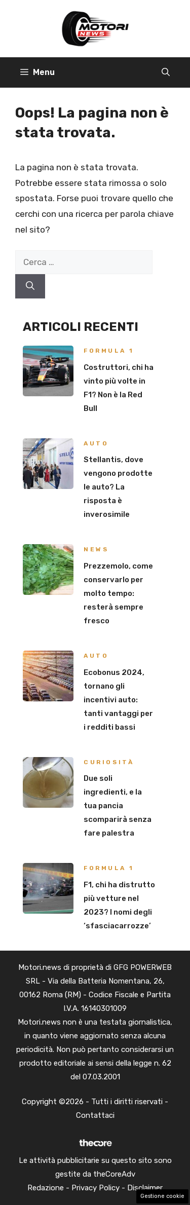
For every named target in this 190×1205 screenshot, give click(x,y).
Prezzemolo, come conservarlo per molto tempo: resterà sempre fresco (118, 593)
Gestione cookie (162, 1196)
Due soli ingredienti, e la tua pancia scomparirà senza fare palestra (117, 806)
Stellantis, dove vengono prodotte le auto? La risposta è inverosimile (118, 487)
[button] (165, 72)
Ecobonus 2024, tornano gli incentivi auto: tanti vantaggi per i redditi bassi (118, 700)
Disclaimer (145, 1187)
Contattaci (95, 1115)
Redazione (45, 1187)
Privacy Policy (95, 1187)
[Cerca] (30, 286)
